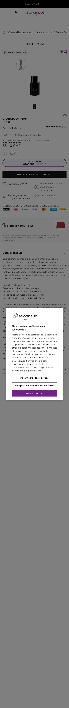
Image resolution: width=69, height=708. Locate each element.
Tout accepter (34, 393)
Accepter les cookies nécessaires (34, 385)
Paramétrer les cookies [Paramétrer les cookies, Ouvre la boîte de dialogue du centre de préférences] (34, 377)
